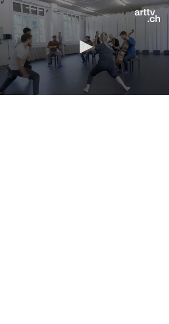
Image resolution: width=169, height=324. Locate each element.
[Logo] (147, 15)
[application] (84, 47)
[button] (85, 47)
